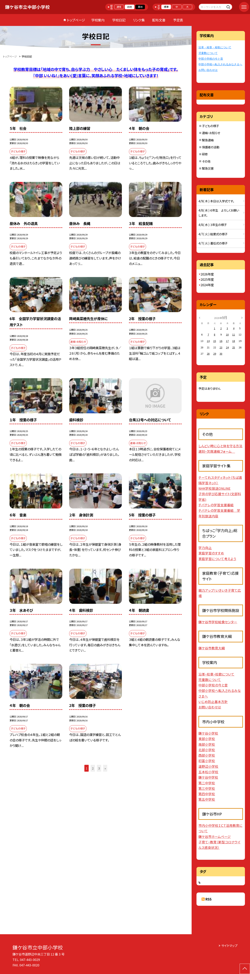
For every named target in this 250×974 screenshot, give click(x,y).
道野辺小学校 (208, 766)
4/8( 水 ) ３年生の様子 (212, 224)
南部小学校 (206, 744)
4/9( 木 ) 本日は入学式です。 (216, 201)
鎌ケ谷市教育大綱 (211, 648)
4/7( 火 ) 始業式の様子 (213, 234)
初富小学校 (206, 760)
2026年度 (207, 274)
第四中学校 (206, 794)
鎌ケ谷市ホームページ (214, 836)
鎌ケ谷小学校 (208, 733)
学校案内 (97, 20)
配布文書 (158, 20)
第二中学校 (206, 783)
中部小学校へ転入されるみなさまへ (220, 64)
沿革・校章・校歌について (214, 47)
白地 (129, 7)
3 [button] (99, 768)
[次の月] (242, 317)
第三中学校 (206, 788)
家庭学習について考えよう (217, 558)
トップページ (76, 20)
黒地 (140, 7)
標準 (166, 7)
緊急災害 (208, 168)
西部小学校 (206, 755)
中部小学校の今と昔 (210, 59)
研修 (205, 154)
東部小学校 (206, 738)
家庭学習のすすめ (211, 553)
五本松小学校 (208, 771)
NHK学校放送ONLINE (214, 488)
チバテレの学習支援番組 (216, 505)
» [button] (105, 768)
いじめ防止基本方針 (213, 701)
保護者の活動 (210, 147)
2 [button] (93, 768)
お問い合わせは (208, 70)
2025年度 (207, 279)
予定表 (178, 20)
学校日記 (118, 20)
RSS (208, 899)
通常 (119, 7)
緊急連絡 (208, 140)
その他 (206, 161)
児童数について (208, 53)
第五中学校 (206, 799)
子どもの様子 (210, 126)
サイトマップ (229, 945)
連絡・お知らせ (211, 133)
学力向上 (205, 547)
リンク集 (139, 20)
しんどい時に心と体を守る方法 (220, 446)
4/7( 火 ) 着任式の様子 (213, 243)
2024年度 (207, 284)
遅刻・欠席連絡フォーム (216, 451)
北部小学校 (206, 749)
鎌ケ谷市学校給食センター (217, 622)
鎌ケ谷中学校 (208, 777)
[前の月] (199, 317)
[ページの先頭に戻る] (245, 969)
